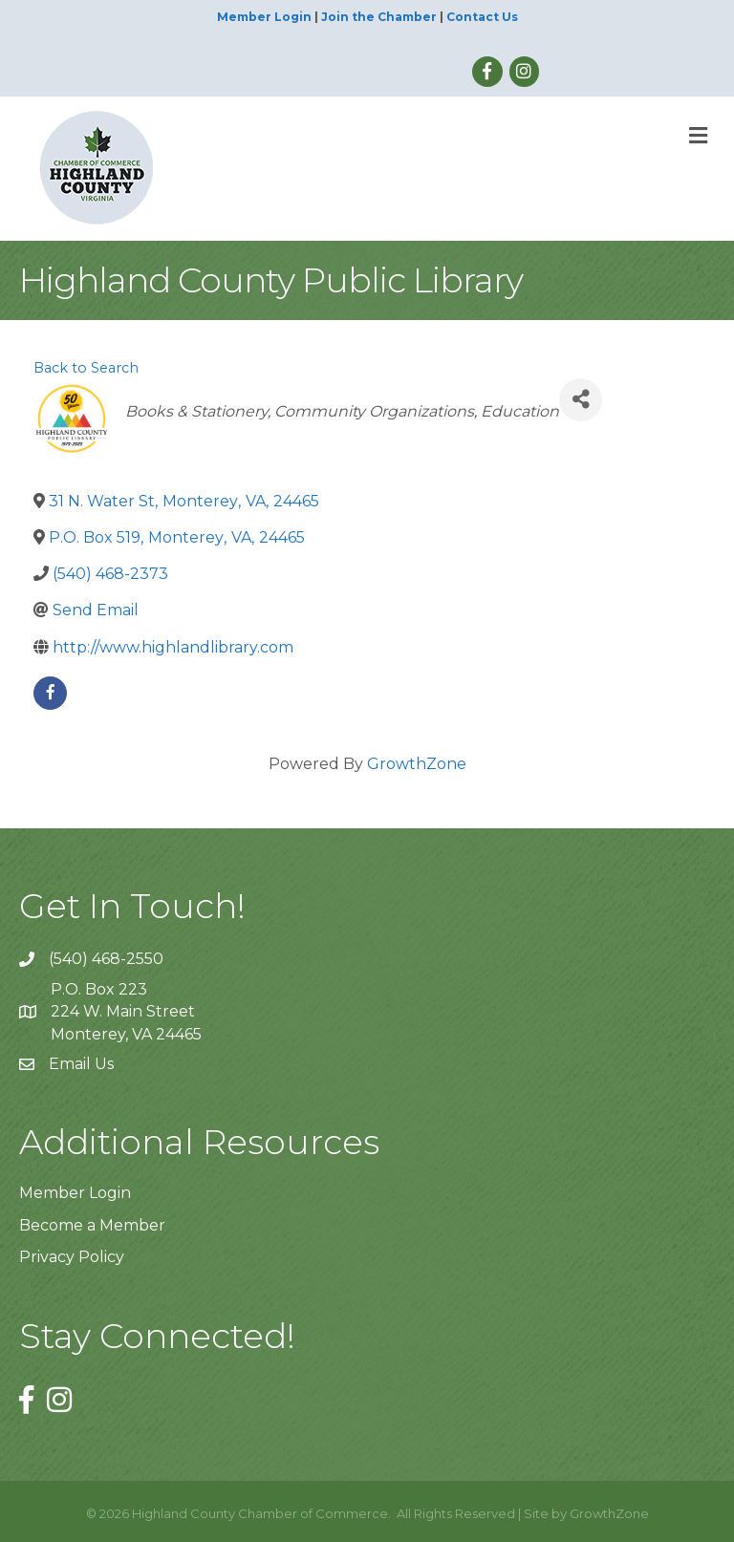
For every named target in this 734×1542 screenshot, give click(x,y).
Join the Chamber (379, 17)
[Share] (580, 399)
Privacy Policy (71, 1257)
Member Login (264, 17)
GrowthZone (416, 764)
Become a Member (92, 1225)
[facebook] (50, 693)
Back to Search (86, 367)
